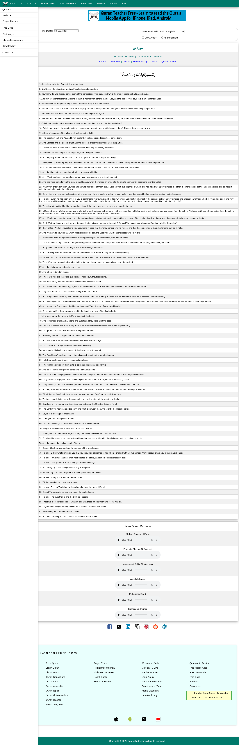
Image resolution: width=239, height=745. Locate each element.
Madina (113, 3)
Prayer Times (48, 3)
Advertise (195, 681)
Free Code (86, 3)
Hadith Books (102, 677)
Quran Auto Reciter (200, 663)
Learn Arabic (149, 677)
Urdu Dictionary (151, 695)
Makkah (101, 3)
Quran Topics (55, 690)
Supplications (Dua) (153, 686)
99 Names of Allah (152, 663)
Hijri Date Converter (106, 672)
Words (156, 61)
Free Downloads (68, 3)
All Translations (171, 38)
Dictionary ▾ (8, 34)
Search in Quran (57, 704)
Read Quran (55, 663)
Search (104, 61)
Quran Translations (58, 677)
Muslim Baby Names (153, 681)
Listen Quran (55, 667)
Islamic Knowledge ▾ (12, 40)
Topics (128, 61)
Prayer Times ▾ (10, 21)
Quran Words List (57, 686)
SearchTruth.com (19, 4)
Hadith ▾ (6, 15)
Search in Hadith (104, 681)
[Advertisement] (138, 637)
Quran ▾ (6, 9)
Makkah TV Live (151, 667)
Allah (124, 3)
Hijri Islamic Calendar (106, 667)
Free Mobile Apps (199, 667)
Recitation (116, 61)
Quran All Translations (60, 695)
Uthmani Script (141, 61)
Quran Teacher (170, 61)
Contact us (7, 52)
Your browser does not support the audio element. (139, 540)
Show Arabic (150, 38)
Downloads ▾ (9, 46)
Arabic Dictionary (151, 690)
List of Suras (55, 672)
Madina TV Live (151, 672)
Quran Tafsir (55, 681)
